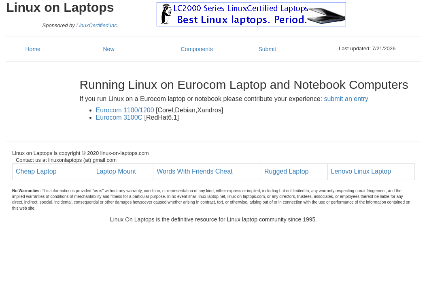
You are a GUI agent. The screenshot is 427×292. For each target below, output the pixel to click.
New (109, 49)
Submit (267, 49)
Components (197, 49)
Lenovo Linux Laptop (361, 171)
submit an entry (346, 98)
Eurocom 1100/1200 (125, 110)
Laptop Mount (116, 171)
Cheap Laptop (36, 171)
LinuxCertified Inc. (97, 25)
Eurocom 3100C (119, 117)
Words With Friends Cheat (194, 171)
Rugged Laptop (286, 171)
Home (32, 49)
